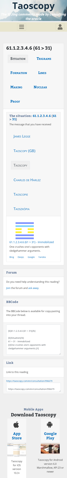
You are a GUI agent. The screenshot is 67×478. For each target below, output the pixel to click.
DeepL (21, 257)
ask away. (33, 288)
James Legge (22, 136)
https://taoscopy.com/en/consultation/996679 (29, 381)
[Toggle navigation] (21, 26)
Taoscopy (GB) (24, 150)
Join (8, 288)
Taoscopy (20, 165)
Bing (11, 257)
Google (31, 257)
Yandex (42, 257)
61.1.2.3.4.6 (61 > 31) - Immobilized (31, 242)
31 (14, 119)
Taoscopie (21, 194)
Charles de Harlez (27, 179)
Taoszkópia (22, 208)
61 (34, 116)
